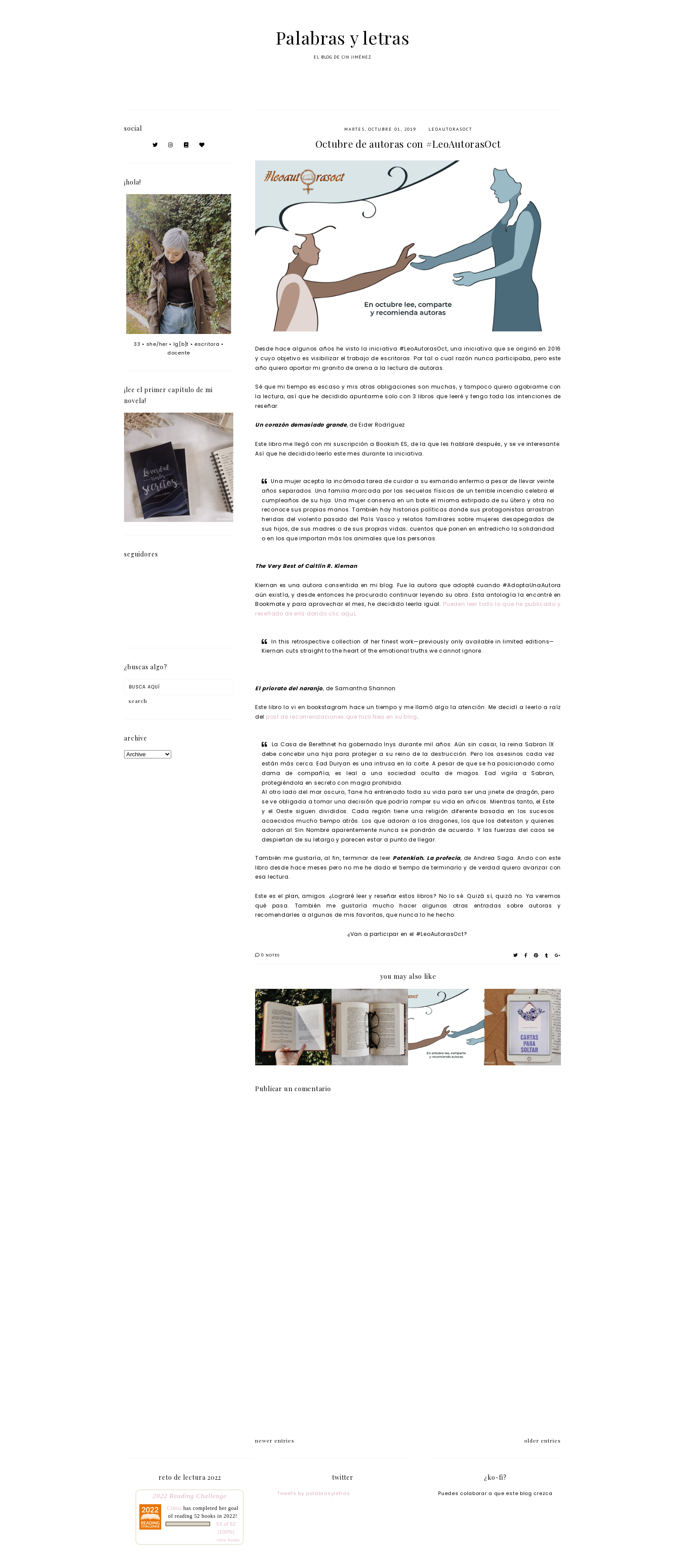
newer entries (274, 1440)
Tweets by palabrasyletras (313, 1493)
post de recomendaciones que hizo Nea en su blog (340, 716)
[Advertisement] (408, 1352)
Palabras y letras (343, 37)
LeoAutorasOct (450, 129)
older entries (542, 1440)
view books (228, 1539)
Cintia (174, 1508)
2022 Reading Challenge (190, 1495)
